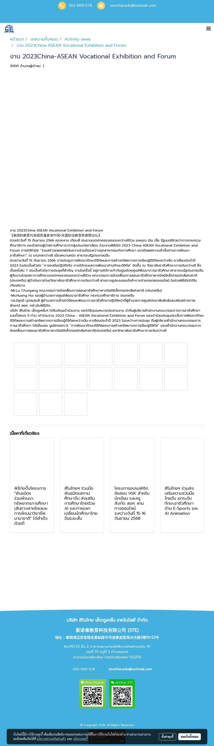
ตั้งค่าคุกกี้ (167, 736)
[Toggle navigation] (208, 28)
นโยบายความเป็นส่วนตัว (51, 739)
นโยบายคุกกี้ (80, 739)
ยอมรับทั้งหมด (189, 736)
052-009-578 (80, 5)
